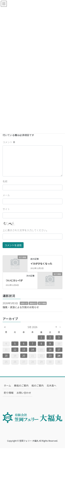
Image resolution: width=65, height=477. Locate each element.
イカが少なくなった (41, 263)
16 (50, 349)
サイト (6, 209)
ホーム (7, 385)
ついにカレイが (14, 280)
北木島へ (51, 385)
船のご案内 (38, 385)
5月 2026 (32, 327)
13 (23, 349)
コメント (9, 142)
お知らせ (24, 303)
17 (59, 349)
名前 (5, 181)
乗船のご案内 (21, 385)
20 (23, 355)
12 (15, 349)
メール (6, 195)
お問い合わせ (23, 392)
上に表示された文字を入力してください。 (26, 230)
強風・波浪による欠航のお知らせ (21, 307)
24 (58, 355)
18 (6, 355)
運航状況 (33, 303)
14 (32, 349)
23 (50, 355)
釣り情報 (42, 303)
